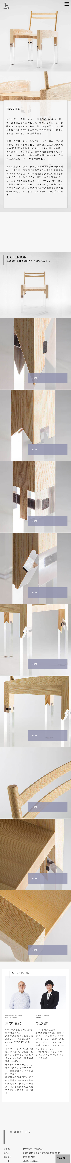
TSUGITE (61, 1158)
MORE (34, 378)
